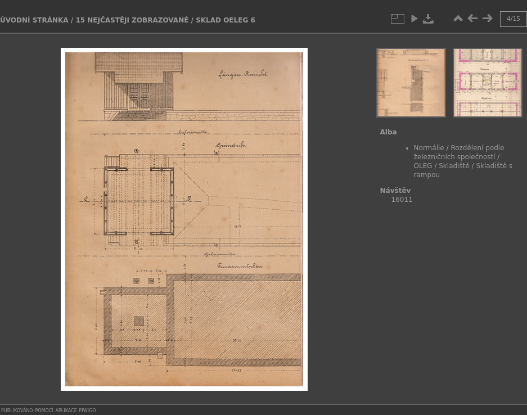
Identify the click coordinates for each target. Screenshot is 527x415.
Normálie (429, 148)
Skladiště (454, 166)
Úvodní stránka (34, 20)
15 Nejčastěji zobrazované (131, 20)
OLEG (423, 166)
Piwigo (87, 410)
